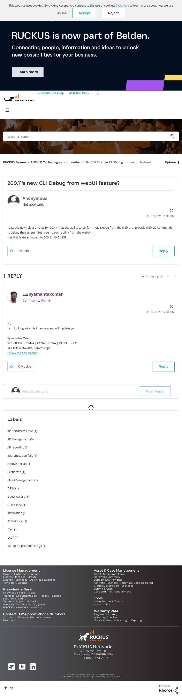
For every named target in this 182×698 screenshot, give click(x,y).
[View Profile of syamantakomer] (46, 294)
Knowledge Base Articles (19, 592)
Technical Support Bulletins (21, 601)
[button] (84, 13)
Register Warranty (105, 614)
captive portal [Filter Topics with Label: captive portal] (16, 464)
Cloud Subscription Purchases (113, 585)
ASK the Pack (79, 93)
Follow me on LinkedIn (22, 353)
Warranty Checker (105, 617)
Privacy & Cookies (83, 677)
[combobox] (91, 136)
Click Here (122, 5)
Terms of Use (66, 677)
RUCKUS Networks (94, 646)
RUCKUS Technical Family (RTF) (24, 604)
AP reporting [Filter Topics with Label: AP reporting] (15, 447)
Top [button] (10, 688)
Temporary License (15, 582)
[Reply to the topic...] (81, 391)
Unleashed (74, 162)
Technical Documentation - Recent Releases (32, 595)
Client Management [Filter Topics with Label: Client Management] (20, 480)
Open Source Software (108, 601)
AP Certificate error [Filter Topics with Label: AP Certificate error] (20, 431)
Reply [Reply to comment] (163, 366)
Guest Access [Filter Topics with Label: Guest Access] (16, 496)
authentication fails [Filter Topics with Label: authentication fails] (20, 455)
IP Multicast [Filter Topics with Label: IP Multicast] (15, 521)
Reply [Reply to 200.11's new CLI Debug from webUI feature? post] (163, 251)
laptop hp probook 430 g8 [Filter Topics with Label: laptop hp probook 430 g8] (24, 546)
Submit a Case (103, 588)
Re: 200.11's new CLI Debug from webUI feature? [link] (118, 162)
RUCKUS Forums (14, 162)
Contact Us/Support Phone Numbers (27, 617)
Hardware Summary (107, 576)
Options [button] (170, 162)
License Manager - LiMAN (19, 576)
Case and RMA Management (112, 591)
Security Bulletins (14, 598)
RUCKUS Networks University (22, 607)
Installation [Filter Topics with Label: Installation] (14, 513)
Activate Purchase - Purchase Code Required (123, 582)
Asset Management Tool (109, 573)
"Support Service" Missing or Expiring (118, 620)
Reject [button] (113, 13)
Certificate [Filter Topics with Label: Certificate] (14, 472)
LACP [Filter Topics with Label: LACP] (10, 537)
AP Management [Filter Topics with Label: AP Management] (18, 439)
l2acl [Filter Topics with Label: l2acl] (10, 529)
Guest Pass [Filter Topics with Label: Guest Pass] (14, 505)
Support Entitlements (108, 579)
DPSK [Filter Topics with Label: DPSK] (11, 488)
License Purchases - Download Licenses (29, 579)
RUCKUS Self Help (50, 93)
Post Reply (155, 391)
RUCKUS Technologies (46, 162)
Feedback (9, 620)
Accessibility (102, 604)
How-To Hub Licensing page (21, 573)
